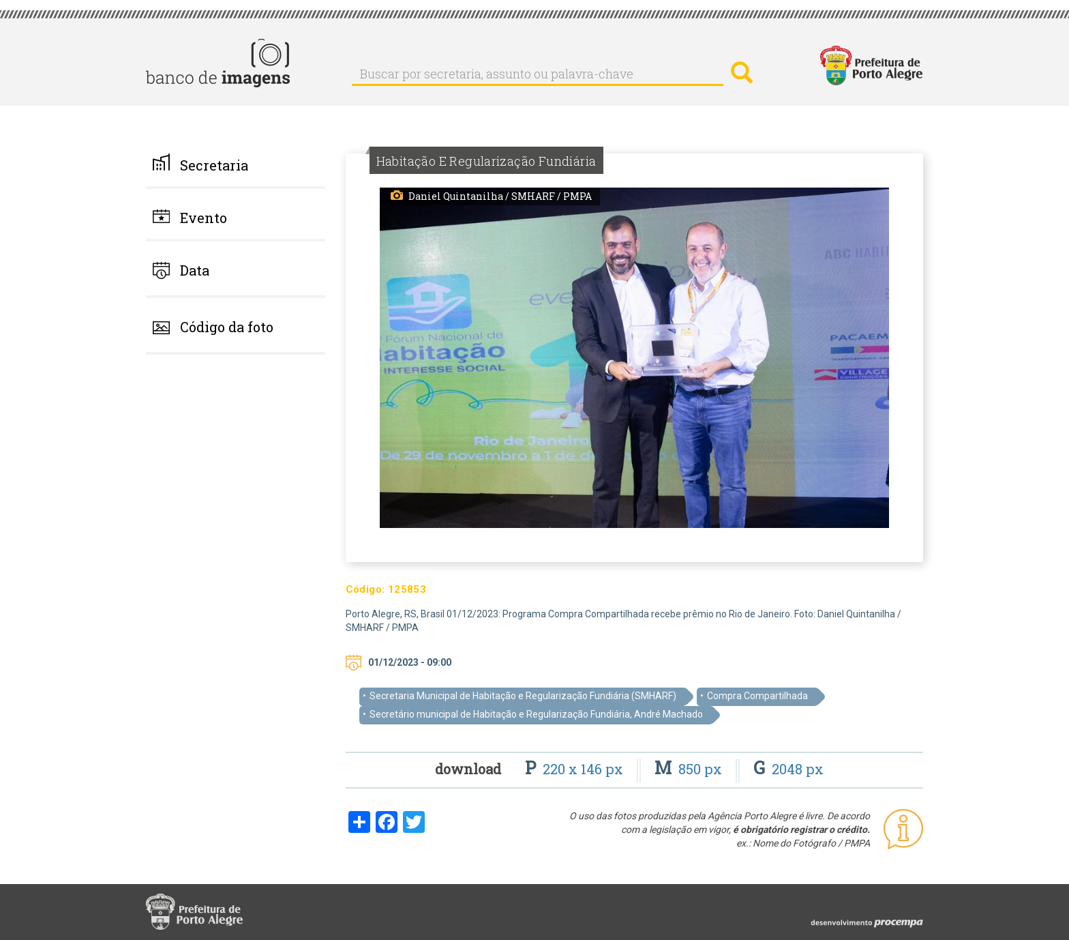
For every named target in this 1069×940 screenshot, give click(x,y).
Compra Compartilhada (757, 695)
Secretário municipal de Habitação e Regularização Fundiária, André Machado (536, 714)
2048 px (788, 769)
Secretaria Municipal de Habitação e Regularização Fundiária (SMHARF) (523, 695)
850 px (689, 769)
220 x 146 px (576, 769)
